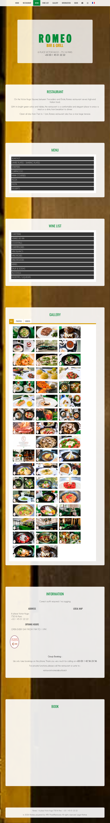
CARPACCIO (17, 171)
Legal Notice (82, 815)
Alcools (16, 273)
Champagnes (18, 247)
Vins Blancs (17, 251)
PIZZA (14, 180)
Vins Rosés (17, 256)
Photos (19, 321)
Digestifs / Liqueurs (21, 277)
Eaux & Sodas (18, 268)
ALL (11, 321)
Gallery (55, 3)
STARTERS (16, 167)
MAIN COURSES (19, 175)
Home (17, 3)
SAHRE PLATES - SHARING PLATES (26, 163)
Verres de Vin (18, 238)
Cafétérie (16, 234)
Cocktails (17, 243)
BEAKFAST (16, 158)
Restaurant (27, 3)
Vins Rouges (18, 260)
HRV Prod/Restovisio (53, 815)
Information (66, 3)
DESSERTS (16, 188)
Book (76, 3)
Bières (14, 264)
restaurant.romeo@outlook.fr (55, 670)
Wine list (45, 3)
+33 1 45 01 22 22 (19, 619)
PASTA (14, 184)
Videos (27, 321)
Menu (37, 3)
